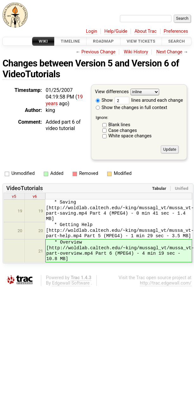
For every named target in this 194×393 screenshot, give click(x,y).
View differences (112, 92)
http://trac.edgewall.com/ (165, 283)
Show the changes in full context (131, 107)
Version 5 (94, 63)
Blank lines (119, 125)
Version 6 (150, 63)
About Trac (145, 31)
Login (91, 31)
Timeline (70, 41)
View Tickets (141, 41)
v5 (14, 196)
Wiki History (136, 52)
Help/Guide (115, 31)
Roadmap (103, 41)
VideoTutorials (31, 74)
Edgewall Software (71, 283)
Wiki (43, 41)
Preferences (176, 31)
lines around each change (148, 100)
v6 (35, 196)
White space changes (130, 136)
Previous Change (98, 52)
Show (104, 100)
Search (176, 41)
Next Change (169, 52)
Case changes (122, 130)
